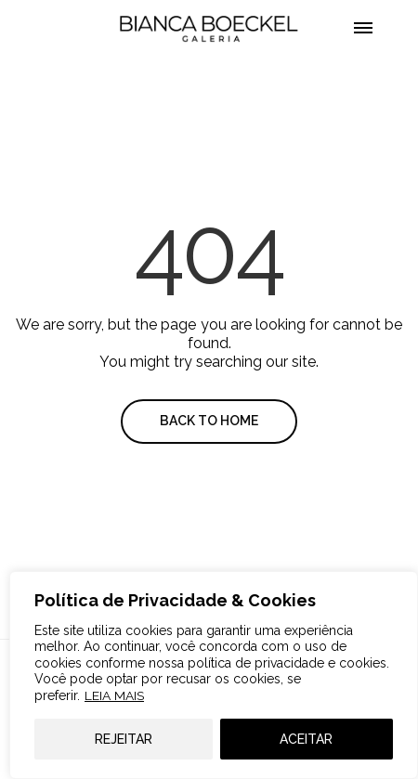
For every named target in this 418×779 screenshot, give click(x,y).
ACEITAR (306, 739)
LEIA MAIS (114, 695)
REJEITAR (123, 739)
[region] (213, 675)
